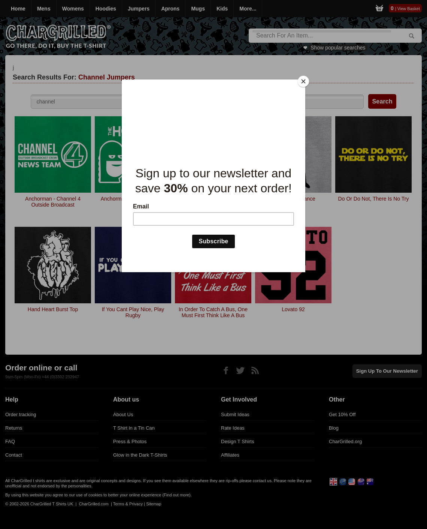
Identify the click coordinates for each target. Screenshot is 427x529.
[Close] (303, 81)
